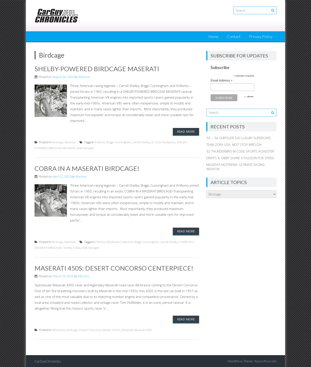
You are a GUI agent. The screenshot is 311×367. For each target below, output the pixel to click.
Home (213, 36)
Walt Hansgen (85, 148)
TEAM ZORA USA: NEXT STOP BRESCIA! (234, 144)
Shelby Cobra (72, 247)
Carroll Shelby (141, 142)
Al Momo (99, 142)
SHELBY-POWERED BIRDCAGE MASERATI (97, 68)
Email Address (222, 81)
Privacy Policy (261, 36)
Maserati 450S (143, 329)
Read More (186, 131)
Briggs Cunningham (118, 142)
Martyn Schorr (111, 329)
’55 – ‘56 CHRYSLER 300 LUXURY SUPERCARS (238, 138)
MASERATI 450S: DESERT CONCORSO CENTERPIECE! (114, 267)
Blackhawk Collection (119, 241)
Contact (234, 36)
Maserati (70, 142)
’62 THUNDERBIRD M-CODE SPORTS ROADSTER (240, 151)
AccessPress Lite (265, 360)
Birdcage (57, 142)
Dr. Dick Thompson (163, 142)
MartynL (84, 76)
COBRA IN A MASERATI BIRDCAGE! (87, 168)
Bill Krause (58, 329)
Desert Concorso (90, 329)
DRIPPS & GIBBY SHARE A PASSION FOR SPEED (240, 158)
